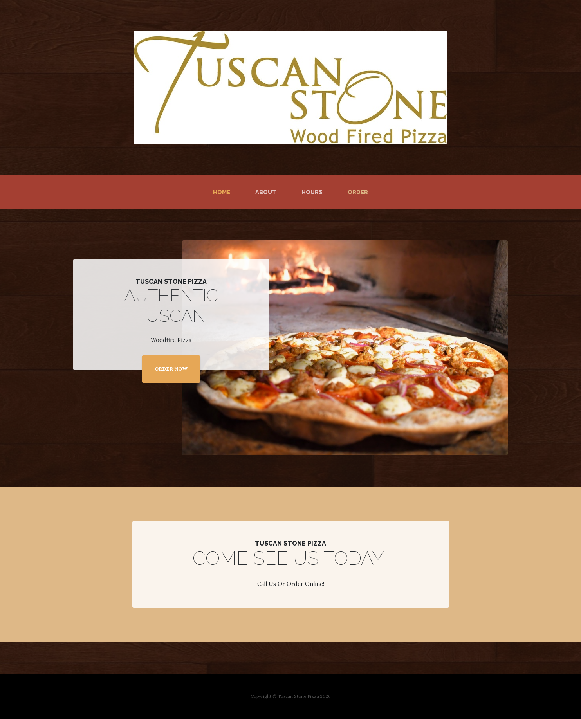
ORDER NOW (171, 369)
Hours (312, 192)
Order (358, 192)
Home (223, 191)
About (265, 192)
